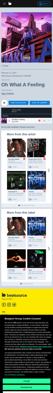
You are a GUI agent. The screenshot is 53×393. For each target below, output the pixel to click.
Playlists (4, 315)
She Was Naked (13, 159)
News (4, 318)
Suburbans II (12, 192)
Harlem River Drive (35, 159)
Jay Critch (7, 93)
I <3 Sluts (11, 270)
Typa (30, 270)
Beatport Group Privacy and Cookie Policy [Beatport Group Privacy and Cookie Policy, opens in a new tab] (36, 351)
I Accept (26, 386)
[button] (4, 120)
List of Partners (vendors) (15, 379)
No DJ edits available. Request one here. (18, 127)
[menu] (49, 120)
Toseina (31, 192)
